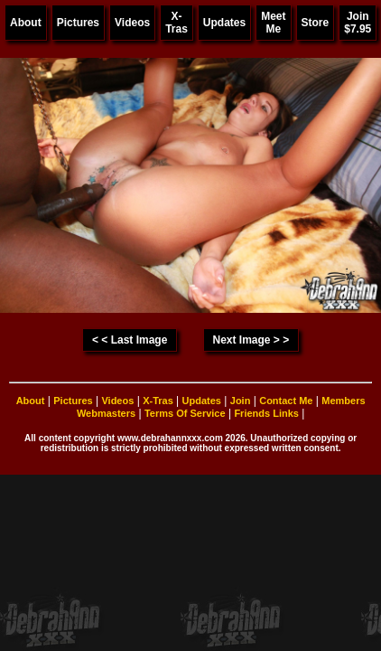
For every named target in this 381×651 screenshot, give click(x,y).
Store (316, 22)
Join (240, 400)
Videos (132, 22)
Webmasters (106, 413)
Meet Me (273, 22)
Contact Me (285, 400)
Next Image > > (250, 340)
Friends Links (266, 413)
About (26, 22)
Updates (224, 22)
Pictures (78, 22)
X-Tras (176, 22)
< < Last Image (129, 340)
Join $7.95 (357, 22)
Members (343, 400)
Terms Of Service (185, 413)
